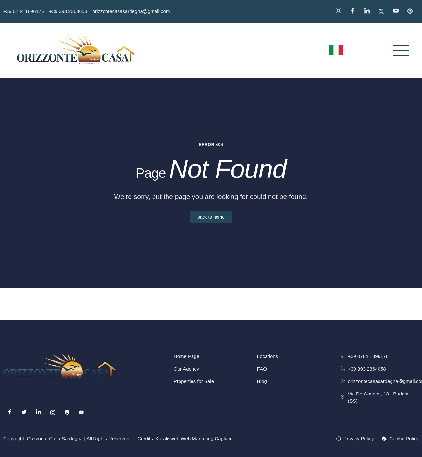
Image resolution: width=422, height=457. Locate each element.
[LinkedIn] (38, 412)
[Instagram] (340, 11)
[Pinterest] (412, 11)
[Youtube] (81, 412)
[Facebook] (355, 11)
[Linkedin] (369, 11)
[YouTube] (398, 11)
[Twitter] (384, 11)
